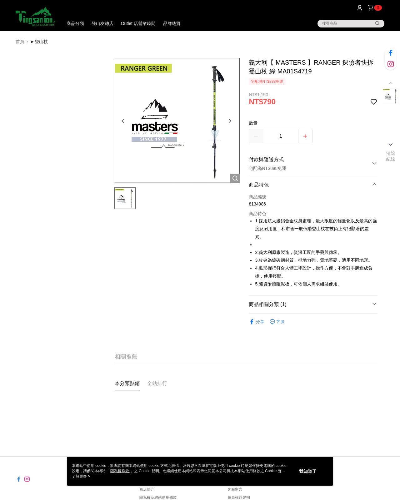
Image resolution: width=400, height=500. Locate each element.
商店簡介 (146, 489)
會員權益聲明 (239, 497)
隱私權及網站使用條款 (158, 497)
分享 (256, 322)
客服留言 (235, 489)
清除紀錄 (390, 156)
